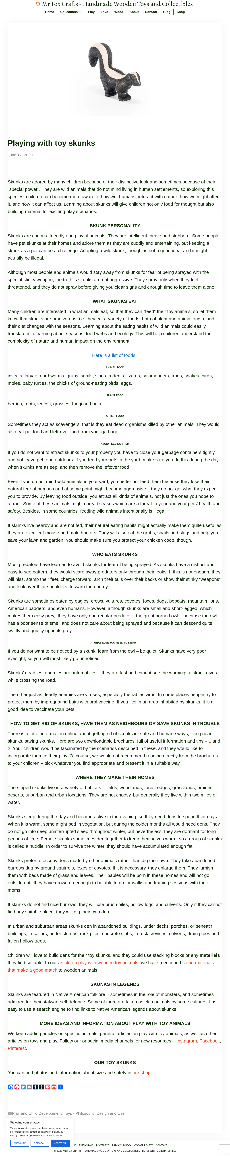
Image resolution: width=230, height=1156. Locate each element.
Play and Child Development (37, 1113)
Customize (20, 1143)
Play (91, 12)
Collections (72, 12)
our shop (142, 1072)
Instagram (186, 1040)
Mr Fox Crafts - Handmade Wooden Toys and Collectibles (117, 4)
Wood (118, 12)
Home (49, 12)
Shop (181, 12)
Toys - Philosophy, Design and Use (94, 1113)
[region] (40, 1133)
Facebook (209, 1040)
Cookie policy (143, 1145)
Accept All (60, 1143)
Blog (166, 12)
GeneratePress (166, 1150)
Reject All (40, 1143)
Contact (151, 12)
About (134, 12)
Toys (104, 12)
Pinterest (17, 1048)
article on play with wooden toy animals (98, 962)
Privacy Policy (121, 1145)
